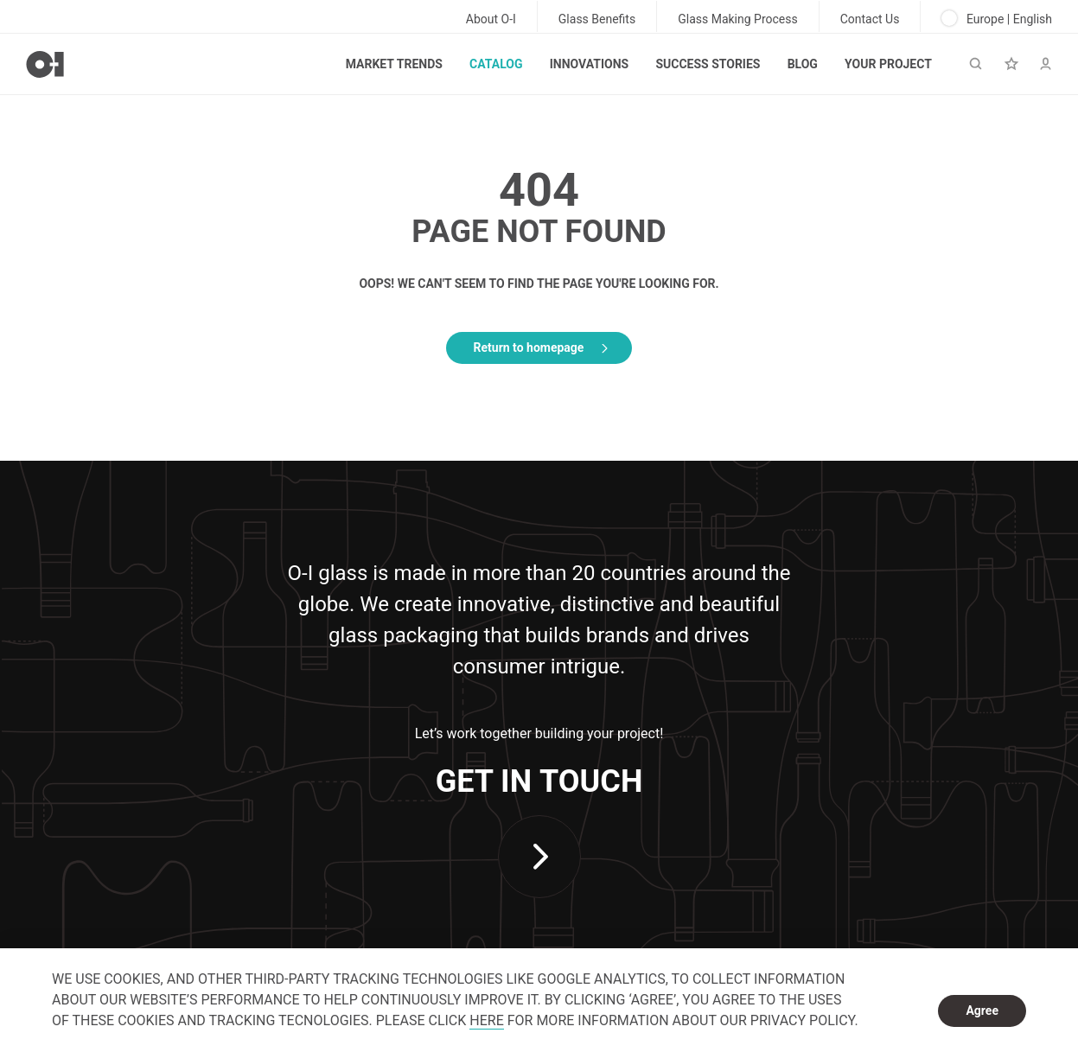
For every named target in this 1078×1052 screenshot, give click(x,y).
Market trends (394, 64)
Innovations (589, 64)
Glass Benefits (596, 19)
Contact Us (870, 19)
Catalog (495, 64)
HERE (486, 1020)
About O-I (491, 19)
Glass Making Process (738, 19)
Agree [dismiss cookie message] (982, 1010)
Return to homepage (529, 347)
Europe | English (996, 18)
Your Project (888, 64)
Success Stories (707, 64)
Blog (803, 64)
